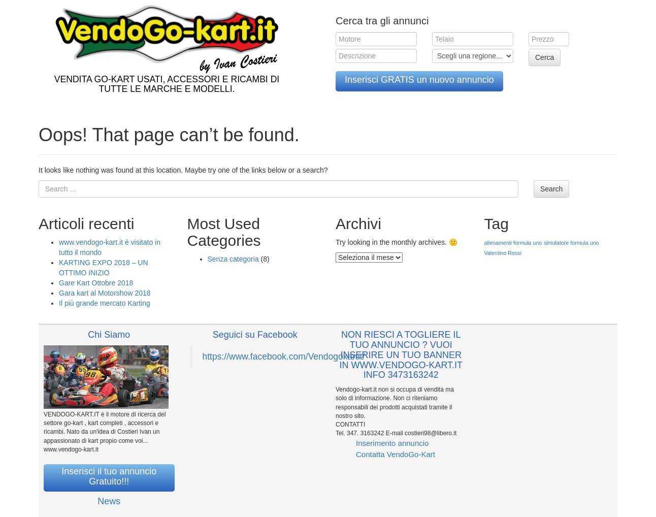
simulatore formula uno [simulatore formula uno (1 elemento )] (571, 243)
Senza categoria (233, 259)
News (108, 501)
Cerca (544, 57)
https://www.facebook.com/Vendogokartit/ (284, 356)
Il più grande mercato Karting (104, 303)
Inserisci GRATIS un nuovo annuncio (419, 80)
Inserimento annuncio (392, 443)
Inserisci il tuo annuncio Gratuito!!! (108, 476)
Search (551, 189)
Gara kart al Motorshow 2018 (105, 293)
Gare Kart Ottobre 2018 (96, 283)
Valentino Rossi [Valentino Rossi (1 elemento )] (502, 253)
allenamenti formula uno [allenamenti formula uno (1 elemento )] (513, 243)
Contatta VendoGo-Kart (395, 454)
